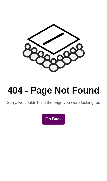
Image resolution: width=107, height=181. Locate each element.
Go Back (53, 119)
